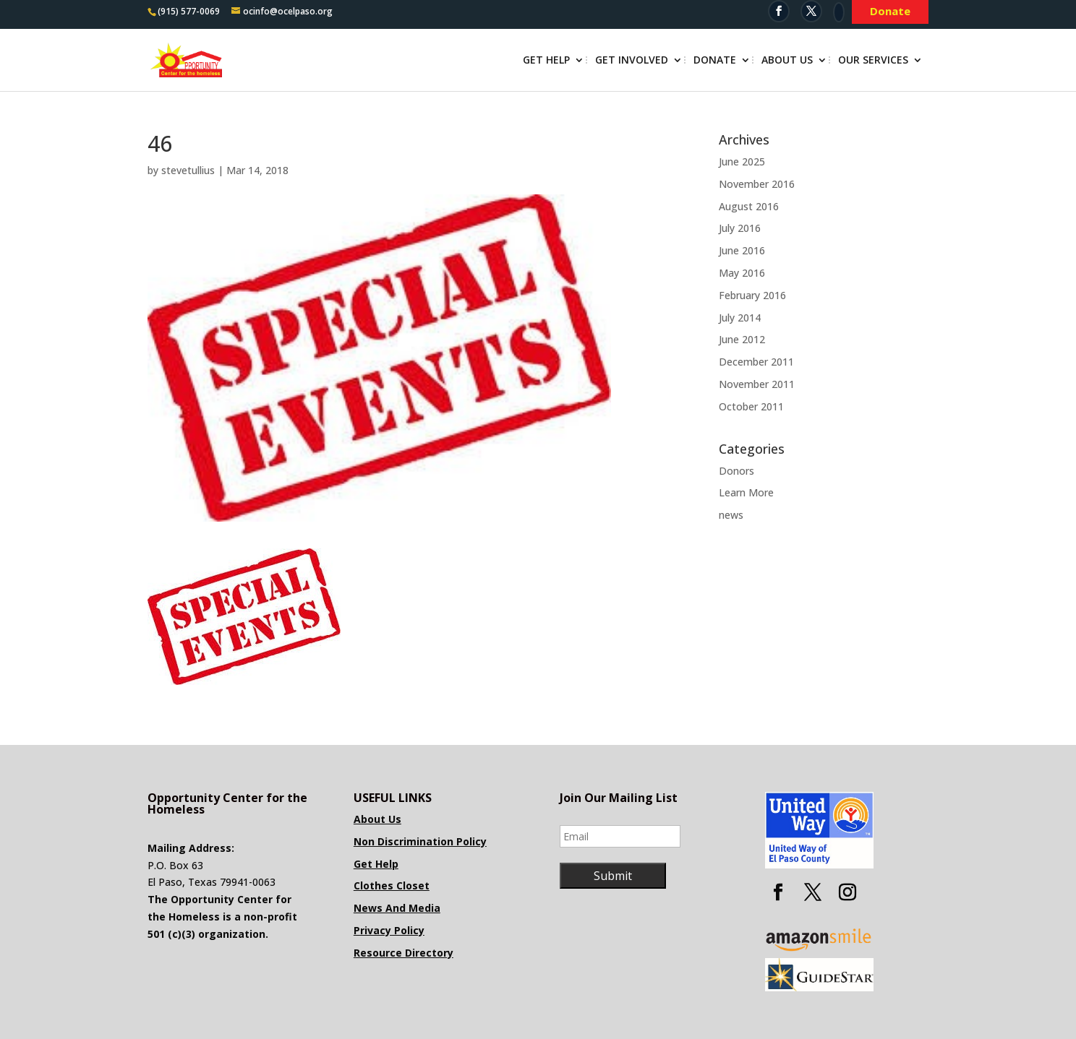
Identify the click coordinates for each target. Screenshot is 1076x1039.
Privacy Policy (389, 930)
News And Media (397, 908)
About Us (787, 60)
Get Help (546, 60)
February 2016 (752, 295)
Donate (714, 60)
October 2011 (751, 406)
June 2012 (742, 339)
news (731, 515)
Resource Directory (403, 953)
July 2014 (740, 317)
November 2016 (757, 184)
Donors (736, 471)
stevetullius (188, 170)
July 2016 (740, 228)
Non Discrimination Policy (420, 841)
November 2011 (757, 384)
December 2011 (756, 361)
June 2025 (742, 161)
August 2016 (749, 206)
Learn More (746, 492)
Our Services (873, 60)
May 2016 (742, 273)
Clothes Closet (392, 885)
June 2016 (742, 250)
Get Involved (631, 60)
